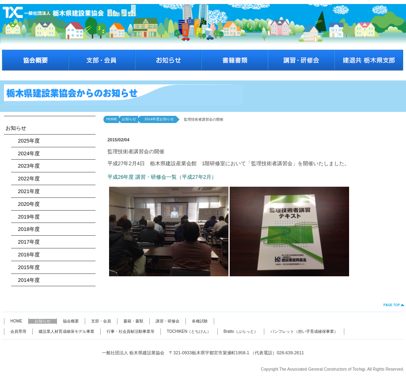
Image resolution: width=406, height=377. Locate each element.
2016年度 (26, 255)
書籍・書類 (133, 321)
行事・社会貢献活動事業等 (130, 331)
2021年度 (26, 191)
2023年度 (26, 166)
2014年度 (26, 280)
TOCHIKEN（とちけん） (189, 331)
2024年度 (26, 153)
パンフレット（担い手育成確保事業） (304, 331)
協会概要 (71, 321)
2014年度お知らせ (157, 119)
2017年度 (26, 242)
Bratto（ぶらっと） (241, 331)
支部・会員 (101, 321)
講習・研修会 (168, 321)
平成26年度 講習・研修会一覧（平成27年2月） (162, 177)
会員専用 (18, 331)
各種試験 (200, 321)
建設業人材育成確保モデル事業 (66, 331)
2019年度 (26, 217)
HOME (111, 119)
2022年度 (26, 179)
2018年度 (26, 229)
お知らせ (16, 128)
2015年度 (26, 267)
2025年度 (26, 141)
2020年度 (26, 204)
